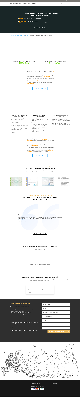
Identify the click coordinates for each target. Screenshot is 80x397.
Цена (54, 3)
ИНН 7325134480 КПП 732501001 (55, 387)
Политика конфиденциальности (55, 336)
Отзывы (58, 3)
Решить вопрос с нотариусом (59, 331)
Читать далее (21, 219)
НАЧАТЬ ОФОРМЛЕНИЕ (40, 88)
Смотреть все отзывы (40, 233)
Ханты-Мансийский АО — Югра (19, 35)
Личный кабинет (67, 0)
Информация (64, 3)
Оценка (49, 3)
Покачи (27, 35)
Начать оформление (40, 27)
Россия (11, 35)
